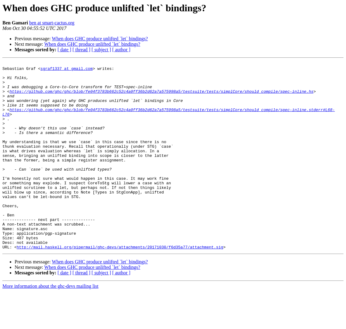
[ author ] (121, 49)
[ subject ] (101, 49)
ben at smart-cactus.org (52, 22)
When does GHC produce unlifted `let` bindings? (100, 38)
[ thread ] (81, 49)
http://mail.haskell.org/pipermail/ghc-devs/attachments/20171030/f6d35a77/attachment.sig (120, 284)
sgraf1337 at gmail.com (66, 70)
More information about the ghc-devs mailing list (50, 323)
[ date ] (64, 49)
